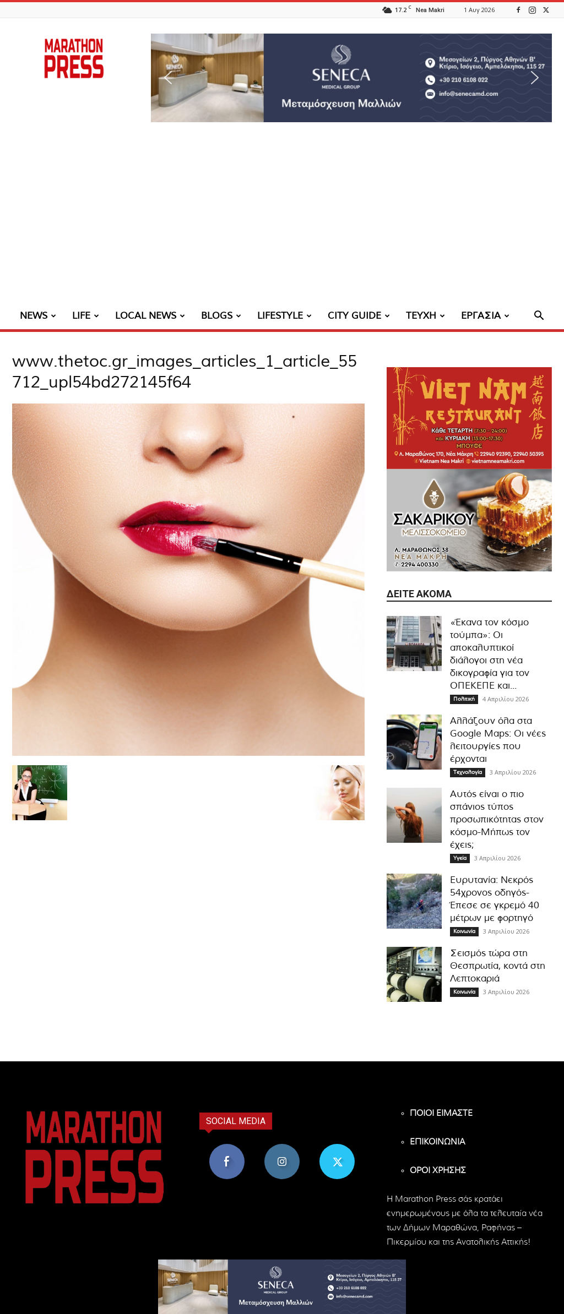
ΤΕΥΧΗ (425, 315)
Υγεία (460, 858)
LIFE (85, 315)
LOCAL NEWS (150, 315)
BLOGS (221, 315)
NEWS (38, 315)
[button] (351, 78)
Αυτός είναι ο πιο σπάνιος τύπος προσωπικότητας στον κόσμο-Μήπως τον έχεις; (497, 819)
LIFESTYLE (284, 315)
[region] (351, 78)
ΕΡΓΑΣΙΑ (485, 315)
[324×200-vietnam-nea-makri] (469, 418)
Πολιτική (464, 699)
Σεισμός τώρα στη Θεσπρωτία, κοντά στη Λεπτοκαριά (497, 965)
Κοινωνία (464, 931)
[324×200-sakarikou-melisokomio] (469, 520)
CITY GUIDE (359, 315)
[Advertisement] (282, 220)
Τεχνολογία (467, 772)
